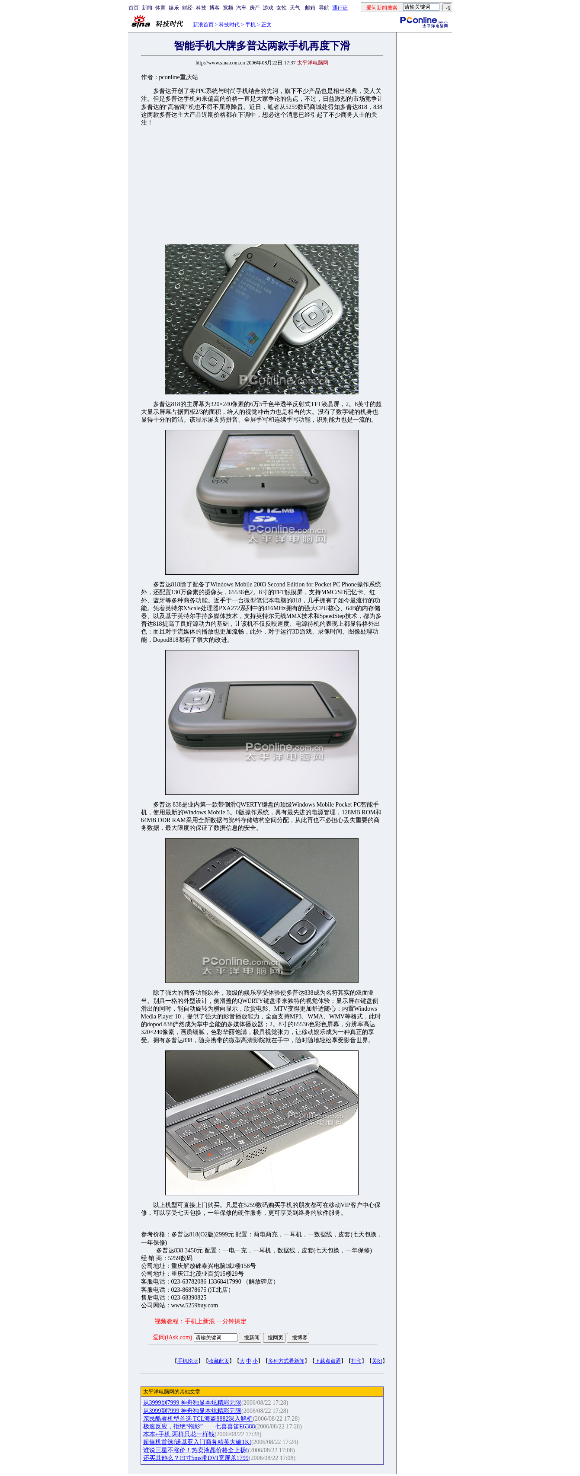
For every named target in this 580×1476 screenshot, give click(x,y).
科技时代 (229, 25)
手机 (250, 25)
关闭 (377, 1361)
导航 (324, 8)
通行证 (340, 8)
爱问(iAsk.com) (172, 1337)
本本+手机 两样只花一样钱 (179, 1434)
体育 (160, 8)
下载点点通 (328, 1361)
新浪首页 (203, 25)
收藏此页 (218, 1361)
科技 (201, 8)
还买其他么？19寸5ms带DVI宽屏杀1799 (196, 1458)
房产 (255, 8)
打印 (356, 1361)
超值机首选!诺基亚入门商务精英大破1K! (197, 1442)
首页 (133, 8)
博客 (214, 8)
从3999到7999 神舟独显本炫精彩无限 (192, 1402)
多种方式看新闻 (286, 1361)
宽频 (228, 8)
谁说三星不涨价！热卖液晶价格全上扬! (195, 1450)
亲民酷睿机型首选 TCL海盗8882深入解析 (198, 1418)
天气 (295, 8)
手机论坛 (187, 1361)
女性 (281, 8)
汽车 (241, 8)
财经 (187, 8)
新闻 (147, 8)
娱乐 (174, 8)
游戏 (268, 8)
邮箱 (310, 8)
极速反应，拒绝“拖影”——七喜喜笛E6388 (199, 1426)
